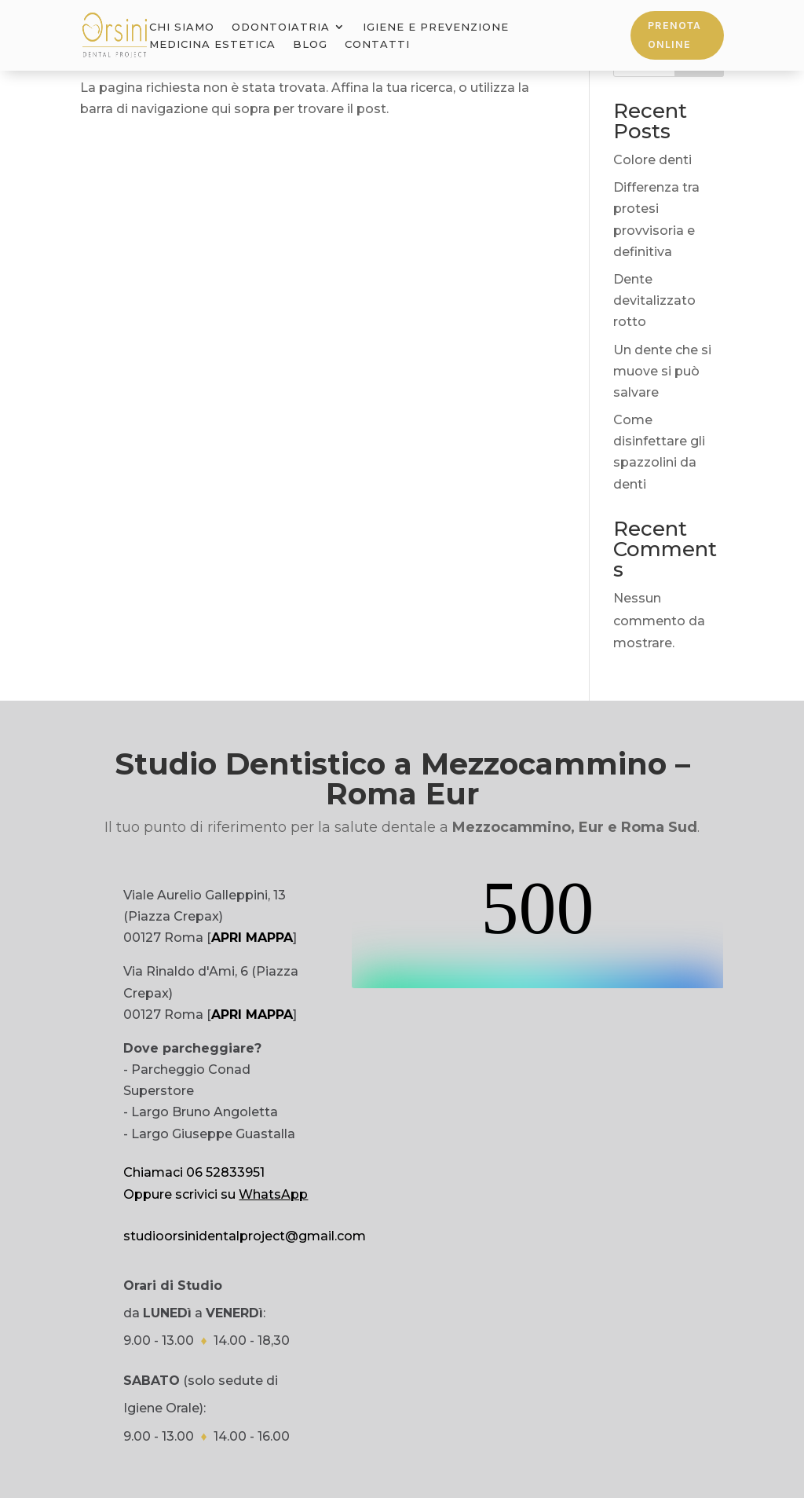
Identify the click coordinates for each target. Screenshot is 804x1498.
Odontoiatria (281, 27)
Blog (310, 44)
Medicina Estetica (212, 44)
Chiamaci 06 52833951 (194, 1172)
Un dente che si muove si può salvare (662, 371)
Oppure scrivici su (215, 1194)
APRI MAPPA (252, 937)
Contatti (377, 44)
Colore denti (652, 159)
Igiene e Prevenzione (436, 27)
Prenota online (674, 35)
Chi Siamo (181, 27)
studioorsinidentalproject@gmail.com (244, 1236)
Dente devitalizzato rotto (654, 300)
